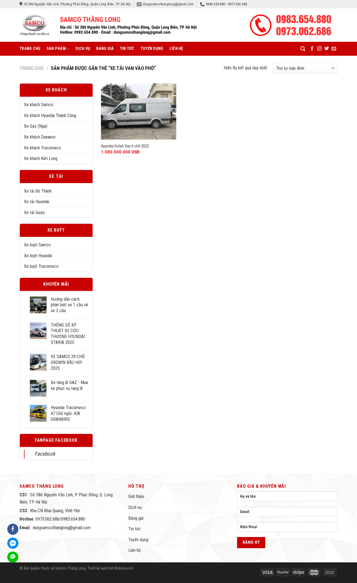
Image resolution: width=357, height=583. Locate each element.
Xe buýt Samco (37, 244)
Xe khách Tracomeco (42, 147)
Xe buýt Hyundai (38, 255)
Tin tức (127, 48)
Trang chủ (30, 48)
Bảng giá (105, 48)
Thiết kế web (98, 568)
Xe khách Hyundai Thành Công (50, 115)
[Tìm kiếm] (302, 49)
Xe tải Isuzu (34, 212)
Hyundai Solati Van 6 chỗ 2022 (125, 146)
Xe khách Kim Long (40, 158)
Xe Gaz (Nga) (35, 126)
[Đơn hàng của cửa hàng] (305, 68)
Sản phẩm (58, 49)
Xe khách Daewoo (40, 137)
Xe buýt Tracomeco (41, 266)
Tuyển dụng (152, 48)
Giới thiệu (136, 496)
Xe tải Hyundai (36, 201)
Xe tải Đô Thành (38, 191)
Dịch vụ (83, 48)
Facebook (45, 454)
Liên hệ (176, 48)
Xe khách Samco (38, 104)
